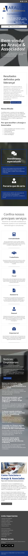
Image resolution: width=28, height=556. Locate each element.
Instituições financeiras (6, 533)
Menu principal (14, 26)
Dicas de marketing (5, 528)
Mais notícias (7, 378)
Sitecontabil (11, 552)
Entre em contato (16, 102)
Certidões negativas (5, 520)
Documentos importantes (7, 530)
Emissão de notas (5, 531)
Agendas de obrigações (6, 518)
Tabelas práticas (5, 525)
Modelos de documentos (7, 521)
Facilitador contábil (5, 522)
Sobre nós (7, 102)
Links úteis (3, 536)
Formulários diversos (6, 524)
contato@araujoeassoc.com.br (18, 24)
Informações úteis (5, 534)
